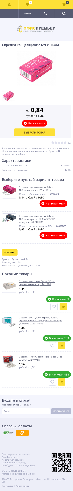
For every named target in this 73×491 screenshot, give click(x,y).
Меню (27, 13)
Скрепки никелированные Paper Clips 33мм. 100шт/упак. (40, 358)
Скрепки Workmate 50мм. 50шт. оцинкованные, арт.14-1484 (37, 283)
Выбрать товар (34, 132)
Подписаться (61, 411)
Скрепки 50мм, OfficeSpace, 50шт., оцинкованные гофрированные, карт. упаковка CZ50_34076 (40, 320)
